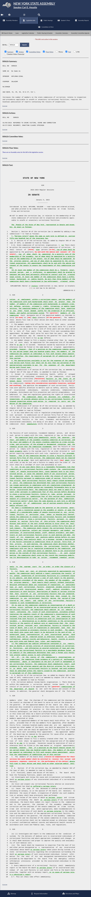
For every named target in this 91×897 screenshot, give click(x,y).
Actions (21, 52)
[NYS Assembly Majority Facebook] (9, 15)
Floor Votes (49, 52)
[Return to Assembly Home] (27, 5)
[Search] (39, 15)
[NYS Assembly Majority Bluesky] (32, 15)
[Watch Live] (2, 15)
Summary (10, 52)
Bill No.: (5, 45)
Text (69, 52)
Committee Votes (34, 52)
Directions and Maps (70, 894)
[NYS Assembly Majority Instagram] (24, 15)
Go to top (4, 106)
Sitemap (11, 894)
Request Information (39, 894)
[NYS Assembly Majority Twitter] (17, 15)
